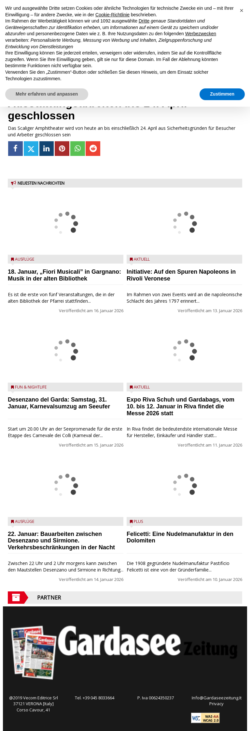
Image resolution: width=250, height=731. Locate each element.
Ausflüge (24, 259)
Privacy (216, 704)
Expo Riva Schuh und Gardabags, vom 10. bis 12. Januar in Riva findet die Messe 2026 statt (180, 406)
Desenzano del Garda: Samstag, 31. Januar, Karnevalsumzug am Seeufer (59, 403)
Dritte (144, 20)
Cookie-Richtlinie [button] (112, 14)
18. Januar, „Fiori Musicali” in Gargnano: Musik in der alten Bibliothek (64, 275)
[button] (241, 10)
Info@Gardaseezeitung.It (217, 698)
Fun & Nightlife (31, 387)
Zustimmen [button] (222, 94)
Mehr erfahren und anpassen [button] (47, 94)
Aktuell (142, 259)
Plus (138, 521)
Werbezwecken (200, 33)
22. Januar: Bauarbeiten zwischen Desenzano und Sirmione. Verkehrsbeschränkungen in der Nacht (61, 541)
